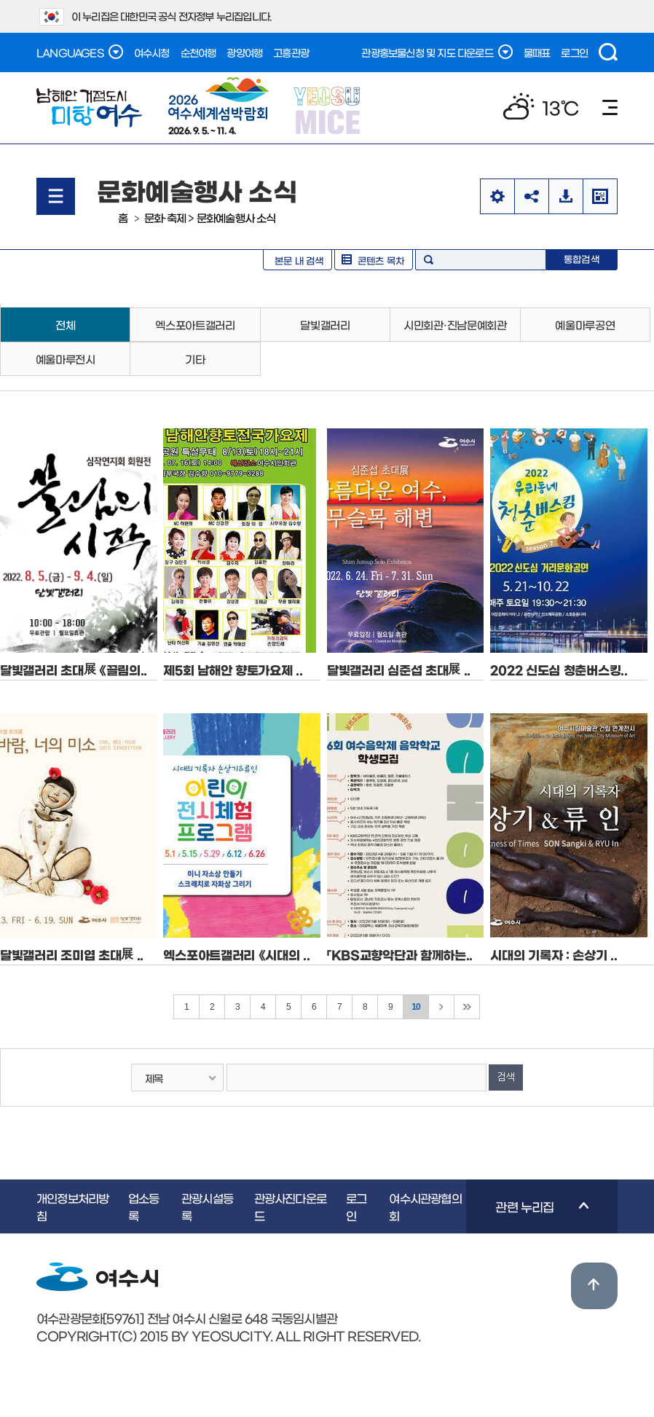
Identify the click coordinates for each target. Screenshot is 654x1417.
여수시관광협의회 (425, 1206)
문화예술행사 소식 (236, 217)
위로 (594, 1286)
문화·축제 (165, 217)
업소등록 (143, 1206)
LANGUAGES (79, 51)
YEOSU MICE (328, 109)
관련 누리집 (527, 1216)
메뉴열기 (55, 196)
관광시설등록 (207, 1206)
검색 (608, 52)
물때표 (537, 52)
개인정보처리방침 (72, 1206)
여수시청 (152, 52)
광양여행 (244, 52)
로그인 (574, 52)
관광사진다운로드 (290, 1206)
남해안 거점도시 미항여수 (89, 107)
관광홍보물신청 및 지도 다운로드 (436, 51)
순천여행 (198, 52)
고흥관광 (291, 52)
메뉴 (610, 107)
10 (415, 1007)
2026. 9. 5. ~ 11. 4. (218, 105)
